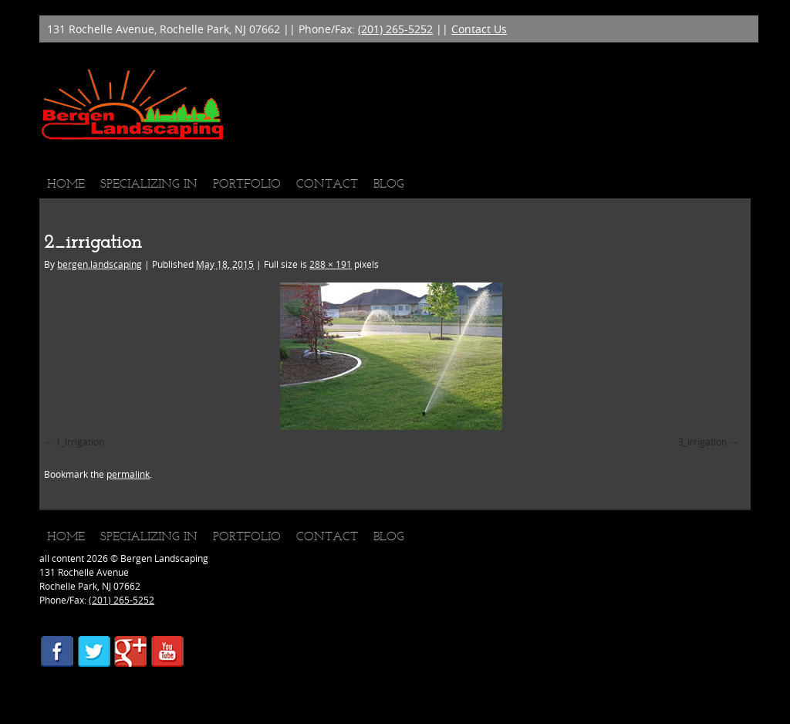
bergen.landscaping (99, 264)
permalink (128, 474)
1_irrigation (80, 441)
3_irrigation (702, 441)
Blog (388, 183)
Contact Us (479, 29)
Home (66, 183)
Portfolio (247, 183)
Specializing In (149, 183)
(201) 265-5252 (395, 29)
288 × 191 (330, 264)
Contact (327, 183)
